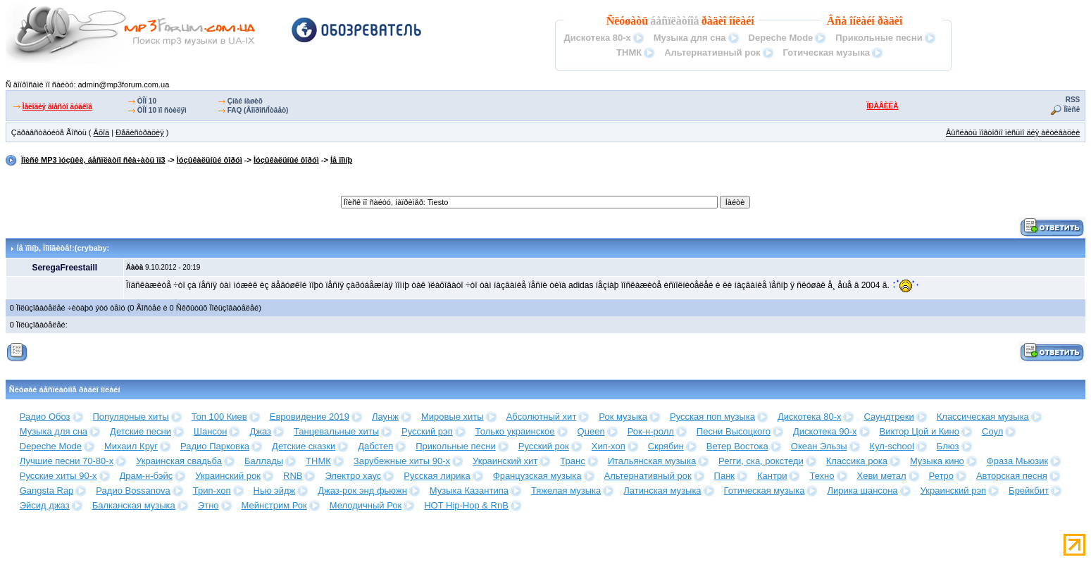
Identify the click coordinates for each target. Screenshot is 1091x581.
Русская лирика (437, 475)
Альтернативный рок (712, 52)
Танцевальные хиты (336, 431)
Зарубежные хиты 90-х (402, 461)
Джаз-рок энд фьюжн (362, 490)
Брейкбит (1029, 490)
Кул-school (892, 446)
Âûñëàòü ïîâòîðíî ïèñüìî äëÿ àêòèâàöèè (1013, 132)
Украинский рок (228, 475)
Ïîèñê (1072, 109)
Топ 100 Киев (219, 416)
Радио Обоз (45, 416)
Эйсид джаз (45, 505)
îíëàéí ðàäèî (875, 21)
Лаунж (385, 416)
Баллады (263, 461)
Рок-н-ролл (651, 431)
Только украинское (515, 431)
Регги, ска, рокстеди (761, 461)
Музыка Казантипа (469, 490)
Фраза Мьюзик (1017, 461)
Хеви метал (881, 475)
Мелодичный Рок (365, 505)
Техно (821, 475)
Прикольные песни (878, 37)
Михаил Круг (131, 446)
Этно (208, 505)
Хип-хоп (608, 446)
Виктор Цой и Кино (919, 431)
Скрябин (666, 446)
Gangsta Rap (47, 490)
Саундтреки (889, 416)
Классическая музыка (983, 416)
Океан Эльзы (819, 446)
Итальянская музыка (652, 461)
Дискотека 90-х (825, 431)
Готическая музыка (826, 52)
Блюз (948, 446)
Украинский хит (505, 461)
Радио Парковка (214, 446)
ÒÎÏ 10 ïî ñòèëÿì (162, 110)
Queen (591, 431)
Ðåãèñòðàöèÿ (140, 132)
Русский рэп (427, 431)
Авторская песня (1011, 475)
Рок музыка (623, 416)
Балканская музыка (133, 505)
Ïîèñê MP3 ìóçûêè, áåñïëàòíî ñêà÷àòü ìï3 (93, 160)
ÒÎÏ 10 (146, 101)
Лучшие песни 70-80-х (66, 461)
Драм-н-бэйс (146, 475)
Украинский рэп (954, 490)
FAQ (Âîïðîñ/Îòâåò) (258, 110)
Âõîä (102, 132)
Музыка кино (937, 461)
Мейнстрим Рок (274, 505)
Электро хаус (353, 475)
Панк (724, 475)
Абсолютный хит (541, 416)
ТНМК (629, 52)
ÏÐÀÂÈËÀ (882, 106)
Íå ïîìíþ (341, 160)
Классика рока (856, 461)
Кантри (772, 475)
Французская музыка (537, 475)
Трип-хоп (212, 490)
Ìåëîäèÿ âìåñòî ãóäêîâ (57, 107)
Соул (992, 431)
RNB (292, 475)
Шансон (210, 431)
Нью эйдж (275, 490)
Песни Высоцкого (734, 431)
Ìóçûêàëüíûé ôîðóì (209, 160)
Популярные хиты (131, 416)
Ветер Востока (737, 446)
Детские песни (140, 431)
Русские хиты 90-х (58, 475)
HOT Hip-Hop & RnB (466, 505)
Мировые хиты (452, 416)
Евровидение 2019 (309, 416)
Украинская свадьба (179, 461)
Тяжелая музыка (566, 490)
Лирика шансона (862, 490)
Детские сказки (303, 446)
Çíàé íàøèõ (245, 101)
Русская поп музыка (712, 416)
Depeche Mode (781, 37)
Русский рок (543, 446)
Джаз (260, 431)
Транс (572, 461)
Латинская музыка (662, 490)
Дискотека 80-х (596, 37)
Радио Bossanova (133, 490)
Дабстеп (375, 446)
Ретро (941, 475)
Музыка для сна (690, 37)
